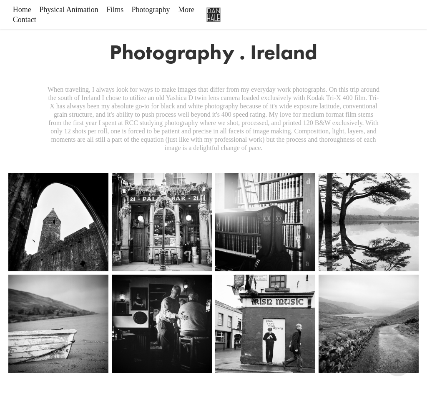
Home (22, 9)
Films (114, 9)
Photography (151, 9)
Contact (24, 19)
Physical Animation (68, 9)
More (186, 9)
